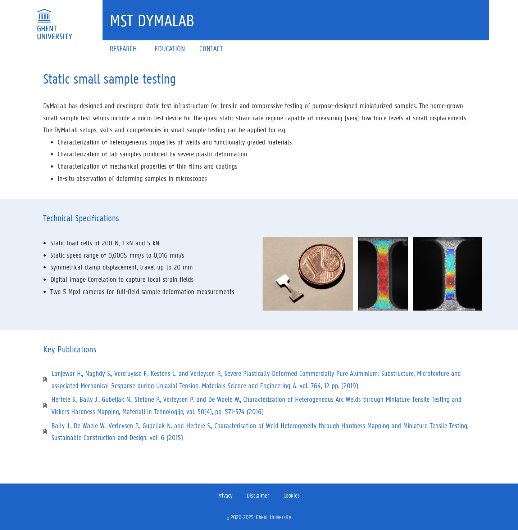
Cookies (291, 495)
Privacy (224, 495)
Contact (211, 48)
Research (125, 48)
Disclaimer (258, 495)
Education (170, 48)
